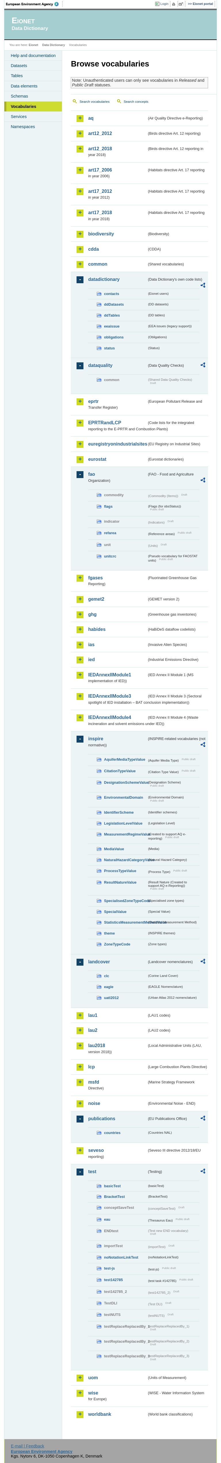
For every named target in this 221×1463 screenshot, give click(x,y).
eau (107, 1219)
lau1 (92, 1015)
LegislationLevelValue (123, 823)
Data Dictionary (53, 45)
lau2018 (96, 1045)
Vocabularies (23, 106)
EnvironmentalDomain (123, 797)
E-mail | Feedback (27, 1446)
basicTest (112, 1186)
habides (96, 629)
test (92, 1171)
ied (91, 659)
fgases (95, 577)
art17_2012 (100, 191)
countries (112, 1133)
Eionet (33, 45)
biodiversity (101, 233)
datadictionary (103, 279)
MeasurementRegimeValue (125, 834)
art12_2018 (100, 148)
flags (108, 506)
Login (164, 3)
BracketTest (114, 1196)
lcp (91, 1066)
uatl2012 (111, 998)
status (109, 348)
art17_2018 (100, 212)
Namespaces (23, 126)
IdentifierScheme (119, 812)
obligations (113, 337)
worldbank (99, 1414)
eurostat (97, 459)
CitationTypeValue (120, 771)
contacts (111, 294)
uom (93, 1377)
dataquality (100, 365)
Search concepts (136, 101)
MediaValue (114, 849)
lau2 (92, 1030)
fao (91, 474)
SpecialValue (115, 912)
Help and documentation (33, 55)
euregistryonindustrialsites (117, 444)
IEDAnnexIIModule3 (109, 696)
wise (93, 1392)
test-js (109, 1268)
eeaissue (111, 326)
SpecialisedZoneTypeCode (125, 901)
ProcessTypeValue (120, 871)
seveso (96, 1150)
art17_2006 (100, 170)
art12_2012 (100, 133)
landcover (99, 961)
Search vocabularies (94, 101)
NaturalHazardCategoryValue (125, 860)
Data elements (24, 86)
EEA (34, 4)
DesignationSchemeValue (125, 782)
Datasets (19, 65)
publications (101, 1118)
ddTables (112, 315)
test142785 (113, 1280)
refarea (110, 533)
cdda (93, 249)
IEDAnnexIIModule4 (109, 717)
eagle (108, 987)
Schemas (19, 96)
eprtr (93, 401)
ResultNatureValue (120, 882)
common (97, 264)
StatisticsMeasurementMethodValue (125, 922)
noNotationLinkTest (121, 1257)
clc (106, 976)
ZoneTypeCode (117, 944)
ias (91, 644)
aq (91, 118)
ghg (92, 614)
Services (18, 116)
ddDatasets (114, 304)
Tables (17, 75)
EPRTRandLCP (104, 422)
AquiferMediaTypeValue (124, 759)
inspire (95, 738)
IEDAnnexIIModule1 (109, 674)
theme (109, 933)
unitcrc (110, 556)
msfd (93, 1082)
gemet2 (96, 599)
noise (94, 1103)
